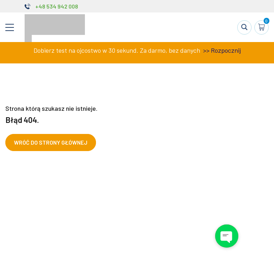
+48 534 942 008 (56, 6)
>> (205, 50)
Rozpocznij (226, 50)
